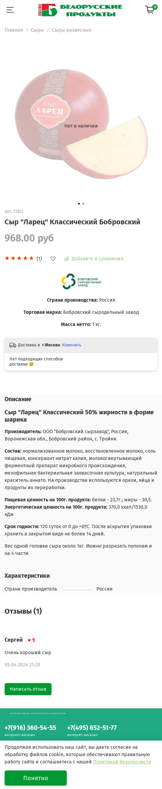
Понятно (35, 778)
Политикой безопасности (122, 762)
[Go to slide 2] (83, 204)
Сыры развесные (72, 30)
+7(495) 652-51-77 (92, 728)
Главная (14, 30)
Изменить (71, 345)
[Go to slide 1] (79, 204)
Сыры (37, 30)
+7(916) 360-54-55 (30, 728)
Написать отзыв (28, 689)
